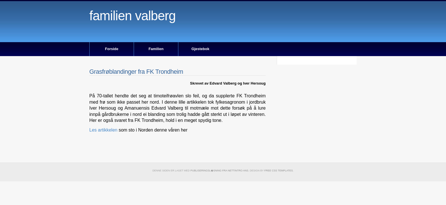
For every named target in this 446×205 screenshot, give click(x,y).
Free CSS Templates (278, 170)
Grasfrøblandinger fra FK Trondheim (136, 71)
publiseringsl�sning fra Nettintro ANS (219, 170)
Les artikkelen (104, 130)
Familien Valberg (132, 16)
